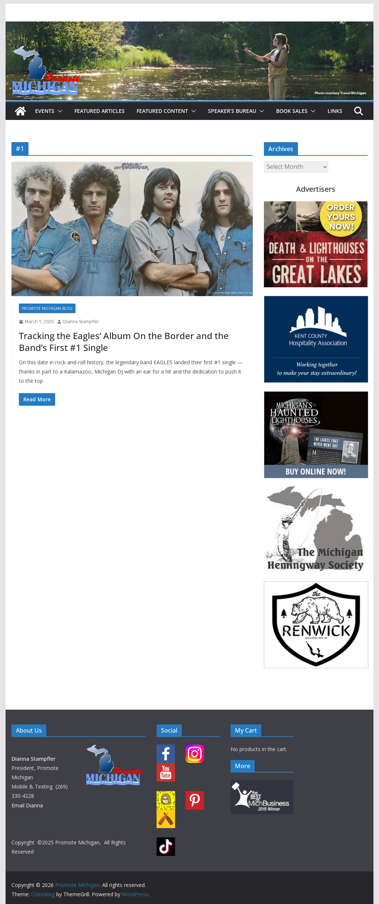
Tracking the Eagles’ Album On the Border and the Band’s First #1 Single (124, 341)
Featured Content (162, 110)
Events (44, 110)
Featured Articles (99, 110)
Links (335, 110)
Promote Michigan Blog (47, 308)
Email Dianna (27, 805)
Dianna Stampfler (81, 321)
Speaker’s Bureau (232, 110)
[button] (58, 111)
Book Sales (292, 110)
